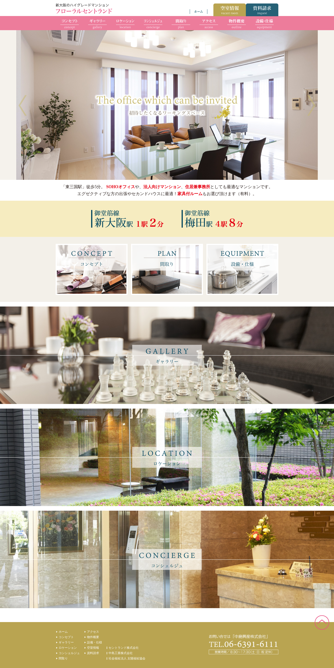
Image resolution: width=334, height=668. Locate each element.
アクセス (93, 631)
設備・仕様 (94, 642)
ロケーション (68, 647)
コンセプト (66, 637)
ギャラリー (66, 642)
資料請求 (93, 653)
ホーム (63, 631)
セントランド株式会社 (124, 647)
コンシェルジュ (69, 653)
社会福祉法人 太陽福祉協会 (127, 658)
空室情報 (93, 647)
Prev (23, 105)
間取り (63, 658)
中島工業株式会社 (121, 653)
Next (311, 105)
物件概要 (93, 637)
